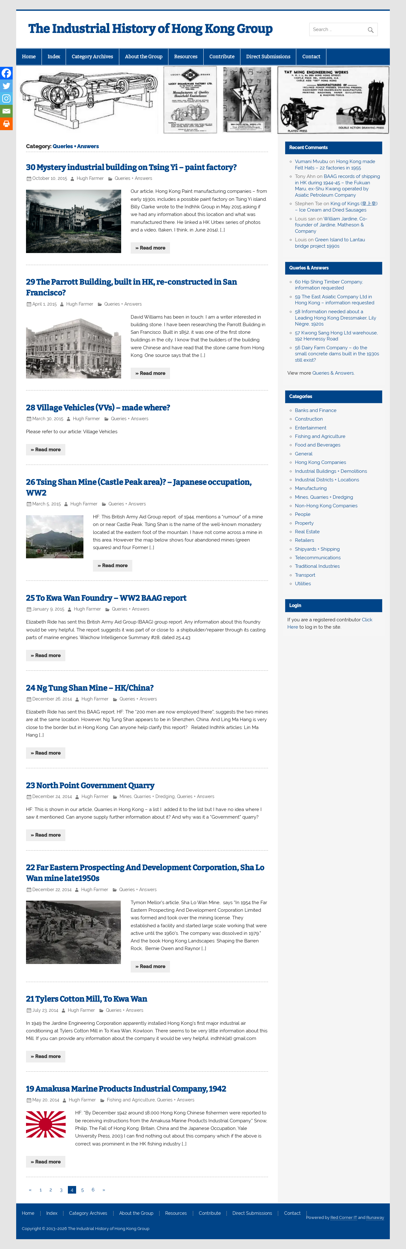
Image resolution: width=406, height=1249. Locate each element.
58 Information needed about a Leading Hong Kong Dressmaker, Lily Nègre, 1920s (335, 318)
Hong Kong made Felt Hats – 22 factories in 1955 (335, 165)
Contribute (221, 57)
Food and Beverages (317, 445)
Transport (305, 575)
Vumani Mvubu (311, 161)
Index (54, 57)
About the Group (143, 57)
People (303, 514)
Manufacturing (311, 488)
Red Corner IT (344, 1217)
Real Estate (307, 532)
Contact (311, 57)
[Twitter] (6, 85)
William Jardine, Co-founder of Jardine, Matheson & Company (331, 225)
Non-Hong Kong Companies (326, 506)
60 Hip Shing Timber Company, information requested (329, 285)
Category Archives (92, 57)
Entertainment (310, 428)
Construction (309, 419)
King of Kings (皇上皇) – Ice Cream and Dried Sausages (336, 207)
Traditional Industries (317, 566)
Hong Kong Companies (320, 462)
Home (29, 57)
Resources (185, 57)
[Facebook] (6, 73)
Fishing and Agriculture (131, 1099)
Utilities (303, 583)
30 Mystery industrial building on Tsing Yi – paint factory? (131, 167)
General (303, 454)
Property (304, 523)
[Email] (6, 111)
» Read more (150, 248)
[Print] (6, 123)
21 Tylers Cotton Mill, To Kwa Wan (86, 999)
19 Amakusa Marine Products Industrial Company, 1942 (126, 1089)
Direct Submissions (268, 57)
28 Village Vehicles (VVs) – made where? (98, 407)
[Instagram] (6, 98)
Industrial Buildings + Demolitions (331, 471)
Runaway (375, 1217)
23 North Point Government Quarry (90, 785)
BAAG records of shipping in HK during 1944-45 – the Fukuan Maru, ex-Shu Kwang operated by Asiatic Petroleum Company (337, 186)
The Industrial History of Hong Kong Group (150, 29)
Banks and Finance (316, 410)
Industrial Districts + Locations (327, 480)
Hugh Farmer (90, 178)
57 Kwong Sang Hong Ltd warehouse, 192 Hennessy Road (336, 336)
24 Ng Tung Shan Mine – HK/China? (90, 688)
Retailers (304, 540)
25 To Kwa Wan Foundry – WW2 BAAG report (106, 598)
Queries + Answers (133, 178)
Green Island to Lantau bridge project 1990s (330, 243)
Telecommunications (318, 558)
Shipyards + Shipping (317, 549)
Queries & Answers (309, 267)
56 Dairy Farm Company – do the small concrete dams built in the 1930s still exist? (337, 354)
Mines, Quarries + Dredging (147, 796)
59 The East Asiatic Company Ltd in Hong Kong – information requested (334, 300)
